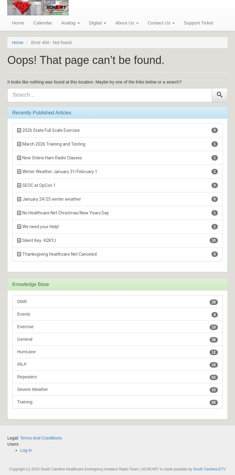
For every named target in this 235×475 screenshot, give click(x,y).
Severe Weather (117, 390)
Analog (70, 22)
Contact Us (161, 22)
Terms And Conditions (41, 438)
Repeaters (117, 377)
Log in (26, 450)
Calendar (42, 22)
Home (18, 22)
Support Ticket (198, 22)
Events (117, 314)
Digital (97, 22)
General (117, 340)
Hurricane (117, 352)
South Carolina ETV (209, 469)
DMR (117, 302)
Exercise (117, 327)
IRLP (117, 365)
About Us (127, 22)
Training (117, 402)
